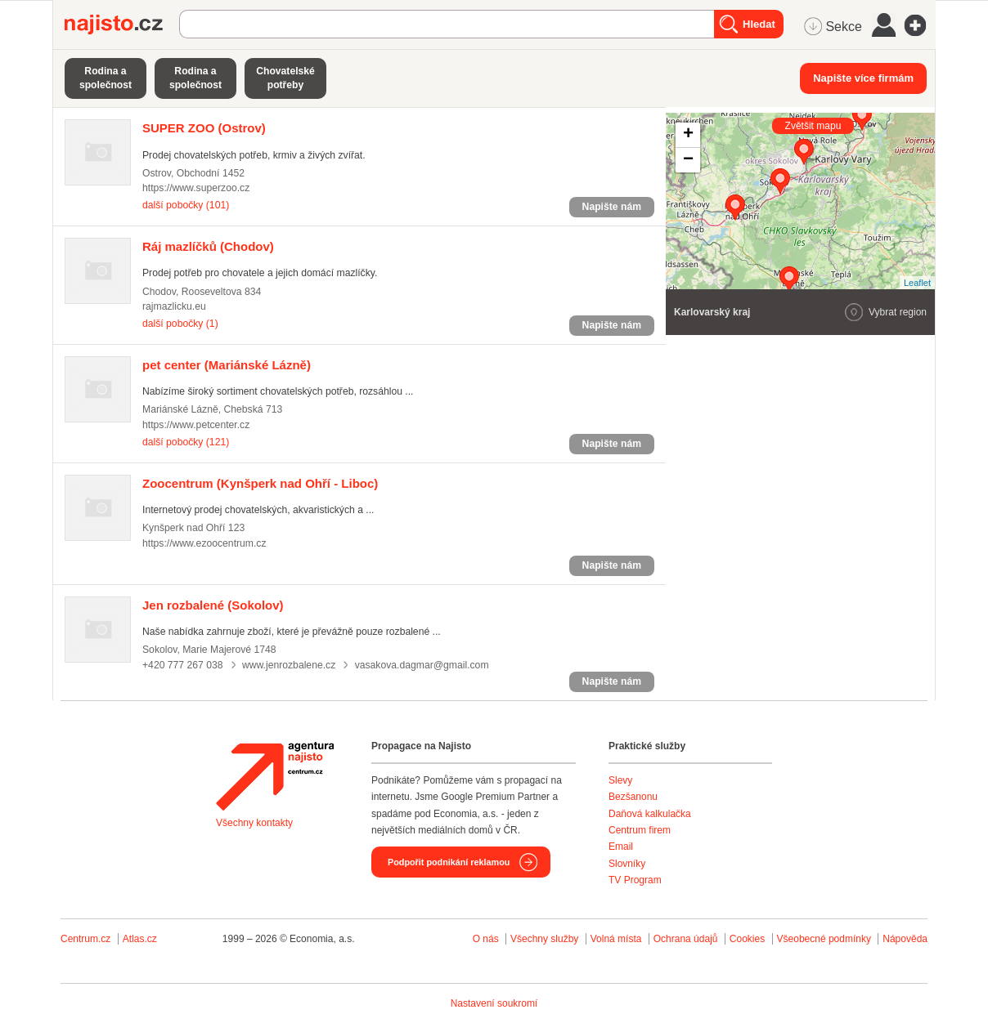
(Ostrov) (204, 128)
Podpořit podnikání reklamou (449, 862)
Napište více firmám (863, 78)
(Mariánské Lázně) (226, 365)
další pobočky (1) (180, 323)
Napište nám (611, 206)
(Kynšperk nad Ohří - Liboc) (260, 483)
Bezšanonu (633, 796)
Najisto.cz (122, 24)
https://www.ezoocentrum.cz (204, 543)
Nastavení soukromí (494, 1003)
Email (621, 846)
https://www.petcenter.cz (195, 425)
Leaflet (917, 283)
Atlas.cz (140, 939)
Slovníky (627, 863)
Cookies (747, 939)
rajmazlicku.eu (174, 306)
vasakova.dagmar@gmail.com (422, 665)
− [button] (688, 160)
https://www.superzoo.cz (195, 188)
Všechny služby (546, 939)
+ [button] (688, 135)
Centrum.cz (85, 939)
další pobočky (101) (185, 205)
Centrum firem (640, 830)
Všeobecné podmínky (824, 939)
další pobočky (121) (185, 442)
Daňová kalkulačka (650, 814)
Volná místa (616, 939)
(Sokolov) (213, 605)
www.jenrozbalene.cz (288, 665)
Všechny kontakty (254, 823)
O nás (486, 939)
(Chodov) (208, 246)
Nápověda (904, 939)
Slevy (620, 780)
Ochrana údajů (685, 939)
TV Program (635, 880)
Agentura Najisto (275, 776)
